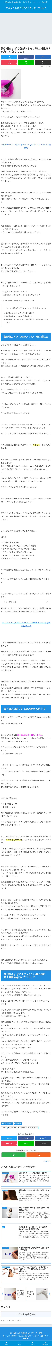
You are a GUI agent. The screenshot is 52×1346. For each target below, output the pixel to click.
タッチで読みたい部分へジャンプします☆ (23, 308)
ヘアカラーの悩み (7, 1124)
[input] (26, 602)
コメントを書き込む (26, 1315)
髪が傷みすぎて (34, 1128)
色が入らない (13, 1128)
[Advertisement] (26, 29)
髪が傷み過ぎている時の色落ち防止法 (19, 316)
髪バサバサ (18, 1124)
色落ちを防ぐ (23, 1128)
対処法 (4, 1128)
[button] (47, 603)
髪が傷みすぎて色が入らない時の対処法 (20, 313)
